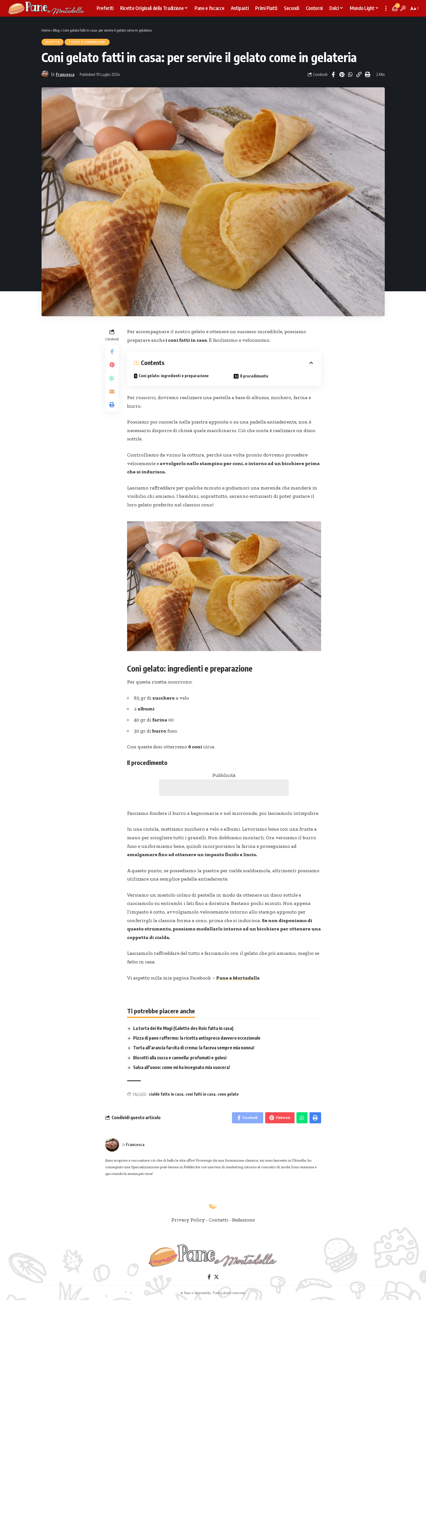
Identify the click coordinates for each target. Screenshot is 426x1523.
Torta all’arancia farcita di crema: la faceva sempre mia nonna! (193, 1047)
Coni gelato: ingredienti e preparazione (174, 375)
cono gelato (228, 1094)
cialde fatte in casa (166, 1094)
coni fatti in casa (200, 1094)
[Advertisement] (224, 787)
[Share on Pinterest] (342, 74)
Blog (56, 30)
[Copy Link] (359, 74)
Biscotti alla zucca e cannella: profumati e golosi (179, 1057)
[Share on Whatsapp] (350, 74)
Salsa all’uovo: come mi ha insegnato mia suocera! (181, 1067)
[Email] (111, 391)
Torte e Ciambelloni (87, 42)
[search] (403, 8)
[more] (386, 8)
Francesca (65, 74)
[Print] (367, 74)
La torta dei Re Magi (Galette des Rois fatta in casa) (183, 1028)
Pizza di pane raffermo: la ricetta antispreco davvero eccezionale (196, 1038)
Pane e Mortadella (238, 978)
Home (46, 30)
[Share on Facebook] (333, 74)
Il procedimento (254, 376)
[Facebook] (209, 1277)
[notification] (394, 8)
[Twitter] (216, 1277)
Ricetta (53, 42)
